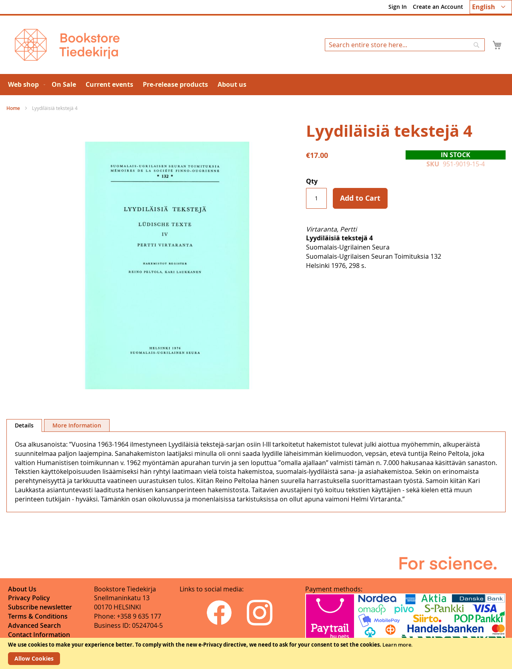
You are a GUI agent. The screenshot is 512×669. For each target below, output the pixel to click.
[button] (491, 7)
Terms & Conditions (38, 616)
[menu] (256, 84)
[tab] (24, 425)
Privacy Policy (29, 597)
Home (13, 108)
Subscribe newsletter (40, 607)
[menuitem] (25, 84)
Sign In (397, 6)
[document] (256, 653)
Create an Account (438, 6)
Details (24, 425)
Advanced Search (34, 625)
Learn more (396, 644)
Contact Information (39, 634)
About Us (22, 589)
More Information (76, 425)
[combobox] (405, 44)
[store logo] (67, 45)
